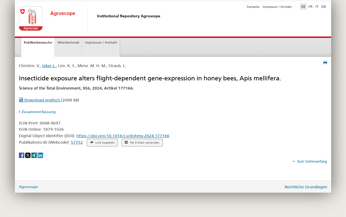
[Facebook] (22, 155)
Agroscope (28, 187)
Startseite (253, 7)
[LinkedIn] (40, 155)
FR (310, 6)
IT (316, 6)
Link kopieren (102, 142)
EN (323, 6)
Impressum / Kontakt (277, 7)
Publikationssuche (38, 42)
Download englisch (40, 100)
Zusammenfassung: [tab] (39, 112)
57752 (77, 142)
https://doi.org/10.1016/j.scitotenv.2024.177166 (122, 135)
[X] (28, 155)
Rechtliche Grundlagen (306, 186)
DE (304, 6)
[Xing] (34, 155)
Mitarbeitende (68, 42)
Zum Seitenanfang (311, 161)
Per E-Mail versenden (142, 142)
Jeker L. (49, 65)
